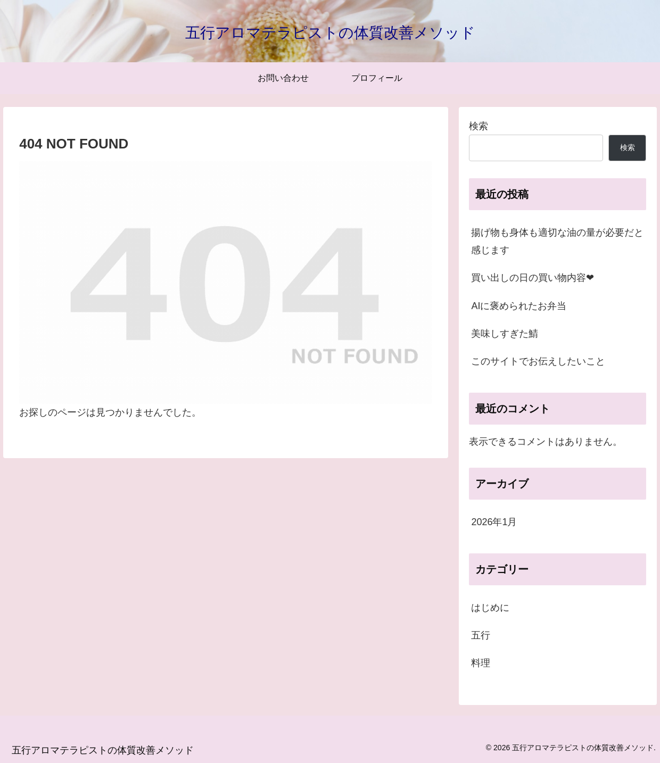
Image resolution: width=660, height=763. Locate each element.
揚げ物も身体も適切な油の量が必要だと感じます (557, 241)
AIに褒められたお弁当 (518, 306)
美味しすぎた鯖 (504, 333)
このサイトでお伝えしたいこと (538, 361)
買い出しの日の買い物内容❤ (532, 277)
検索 (478, 126)
